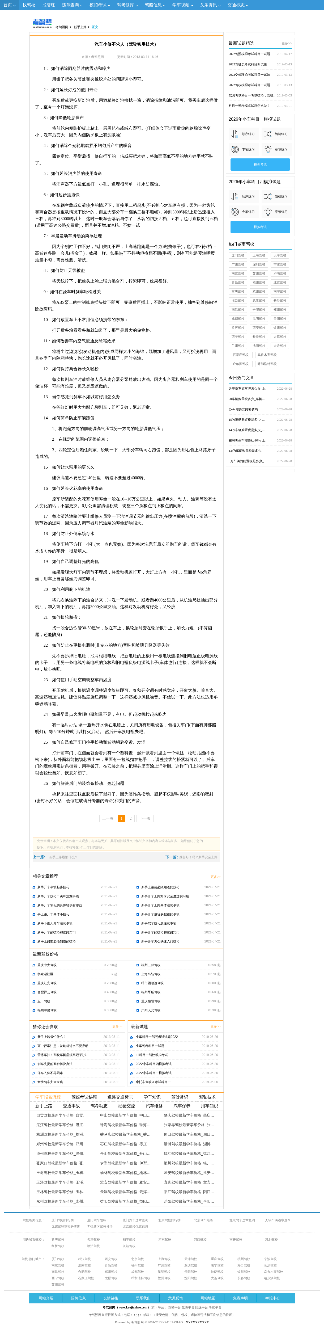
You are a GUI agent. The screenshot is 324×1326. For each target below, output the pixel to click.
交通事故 (71, 1106)
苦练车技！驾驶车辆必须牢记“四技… (63, 1055)
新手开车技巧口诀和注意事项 (58, 896)
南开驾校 (235, 1239)
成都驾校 (238, 319)
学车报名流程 (48, 1097)
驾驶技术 (207, 1097)
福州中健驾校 (47, 1010)
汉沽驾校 (129, 1246)
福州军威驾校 (150, 992)
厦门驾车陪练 (96, 1220)
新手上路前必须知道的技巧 (56, 941)
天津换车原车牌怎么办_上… (260, 389)
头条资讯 (208, 5)
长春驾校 (259, 337)
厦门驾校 (238, 255)
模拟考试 (97, 5)
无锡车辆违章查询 (278, 1220)
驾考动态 (99, 1106)
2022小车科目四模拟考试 (154, 1064)
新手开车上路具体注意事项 (160, 905)
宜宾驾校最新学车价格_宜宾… (189, 1182)
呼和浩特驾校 (267, 364)
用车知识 (209, 1106)
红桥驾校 (58, 1246)
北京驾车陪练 (203, 1220)
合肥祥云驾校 (47, 992)
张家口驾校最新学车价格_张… (61, 1163)
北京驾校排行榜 (169, 1220)
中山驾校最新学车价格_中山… (125, 1115)
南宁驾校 (280, 291)
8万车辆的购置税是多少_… (260, 461)
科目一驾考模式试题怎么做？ (260, 106)
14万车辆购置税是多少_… (260, 430)
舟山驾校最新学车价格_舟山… (125, 1153)
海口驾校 (238, 300)
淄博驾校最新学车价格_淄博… (189, 1144)
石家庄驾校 (241, 355)
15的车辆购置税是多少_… (260, 420)
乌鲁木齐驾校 (267, 355)
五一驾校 (43, 1001)
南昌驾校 (238, 309)
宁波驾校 (280, 264)
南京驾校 (238, 273)
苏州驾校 (259, 273)
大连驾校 (280, 346)
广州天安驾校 (150, 1010)
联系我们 (143, 1298)
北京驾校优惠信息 (135, 1226)
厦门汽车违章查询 (135, 1220)
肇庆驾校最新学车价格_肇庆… (189, 1115)
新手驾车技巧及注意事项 (158, 923)
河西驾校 (200, 1239)
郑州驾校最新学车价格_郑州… (61, 1144)
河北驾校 (271, 1239)
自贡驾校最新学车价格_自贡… (61, 1115)
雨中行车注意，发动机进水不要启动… (64, 1046)
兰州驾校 (238, 346)
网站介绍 (46, 1298)
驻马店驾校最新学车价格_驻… (125, 1134)
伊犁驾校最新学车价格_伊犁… (125, 1163)
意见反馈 (175, 1298)
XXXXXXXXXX (197, 1322)
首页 (7, 5)
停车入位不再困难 (50, 1073)
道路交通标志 (120, 1097)
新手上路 (80, 27)
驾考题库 (125, 5)
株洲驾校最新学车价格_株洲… (61, 1134)
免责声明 (240, 1298)
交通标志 (236, 5)
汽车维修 (154, 1106)
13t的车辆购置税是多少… (260, 451)
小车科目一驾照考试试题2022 (157, 1037)
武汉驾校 (259, 300)
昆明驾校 (259, 319)
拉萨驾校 (238, 328)
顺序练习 (248, 134)
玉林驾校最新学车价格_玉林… (61, 1192)
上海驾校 (259, 255)
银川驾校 (280, 328)
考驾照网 (62, 27)
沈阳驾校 (259, 346)
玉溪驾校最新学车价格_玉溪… (61, 1182)
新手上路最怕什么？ (63, 857)
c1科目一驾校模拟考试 (152, 1055)
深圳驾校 (259, 264)
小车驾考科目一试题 (150, 1046)
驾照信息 (153, 5)
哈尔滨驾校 (241, 364)
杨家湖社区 (45, 974)
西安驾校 (259, 328)
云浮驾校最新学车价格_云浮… (125, 1192)
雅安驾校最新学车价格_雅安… (125, 1182)
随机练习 (281, 134)
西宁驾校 (238, 337)
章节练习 (281, 149)
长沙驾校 (280, 300)
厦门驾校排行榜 (63, 1220)
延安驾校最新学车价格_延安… (189, 1173)
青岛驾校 (238, 282)
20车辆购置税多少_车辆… (260, 399)
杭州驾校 (259, 291)
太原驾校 (280, 337)
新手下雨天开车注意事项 (55, 923)
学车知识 (152, 1097)
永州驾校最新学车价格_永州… (61, 1201)
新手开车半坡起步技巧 (53, 887)
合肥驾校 (259, 309)
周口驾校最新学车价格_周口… (189, 1134)
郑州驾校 (280, 309)
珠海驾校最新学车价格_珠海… (125, 1125)
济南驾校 (280, 273)
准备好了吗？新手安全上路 (198, 857)
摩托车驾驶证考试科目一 (153, 1082)
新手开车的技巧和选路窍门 (56, 932)
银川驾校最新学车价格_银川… (189, 1163)
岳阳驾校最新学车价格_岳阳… (189, 1201)
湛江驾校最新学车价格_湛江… (61, 1125)
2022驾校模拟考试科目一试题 (260, 85)
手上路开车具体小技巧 (53, 914)
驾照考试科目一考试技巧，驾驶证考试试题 (260, 95)
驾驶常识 (179, 1097)
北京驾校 (280, 282)
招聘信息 (78, 1298)
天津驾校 (280, 255)
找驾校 (29, 5)
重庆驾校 (238, 291)
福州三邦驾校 (150, 965)
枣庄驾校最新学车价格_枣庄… (125, 1144)
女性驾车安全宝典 (50, 1082)
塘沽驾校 (93, 1246)
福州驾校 (259, 282)
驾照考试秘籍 (84, 1097)
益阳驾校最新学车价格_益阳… (125, 1201)
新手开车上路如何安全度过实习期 (165, 896)
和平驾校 (129, 1239)
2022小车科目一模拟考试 (154, 1073)
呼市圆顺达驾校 (152, 983)
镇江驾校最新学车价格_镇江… (189, 1153)
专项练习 (248, 149)
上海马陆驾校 (150, 974)
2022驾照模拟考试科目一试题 (260, 54)
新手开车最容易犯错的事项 (160, 914)
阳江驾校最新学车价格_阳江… (189, 1192)
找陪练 (48, 5)
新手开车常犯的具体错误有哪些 (59, 905)
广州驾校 (238, 264)
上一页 (107, 818)
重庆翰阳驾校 (150, 1001)
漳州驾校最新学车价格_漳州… (61, 1153)
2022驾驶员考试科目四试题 (260, 64)
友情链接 (110, 1298)
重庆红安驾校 (47, 983)
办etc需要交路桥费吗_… (260, 409)
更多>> (216, 877)
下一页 (145, 818)
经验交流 (126, 1106)
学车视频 (180, 5)
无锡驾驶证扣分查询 (66, 1226)
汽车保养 (181, 1106)
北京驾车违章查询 (242, 1220)
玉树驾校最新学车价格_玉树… (61, 1173)
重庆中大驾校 (47, 965)
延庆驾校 (58, 1239)
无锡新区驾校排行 (100, 1226)
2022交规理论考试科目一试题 (260, 75)
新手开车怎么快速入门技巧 (160, 941)
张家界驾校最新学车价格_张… (189, 1125)
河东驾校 (164, 1239)
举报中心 (272, 1298)
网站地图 (208, 1298)
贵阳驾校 (280, 319)
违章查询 (70, 5)
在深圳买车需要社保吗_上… (260, 440)
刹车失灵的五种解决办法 (55, 1064)
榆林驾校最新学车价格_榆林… (125, 1173)
